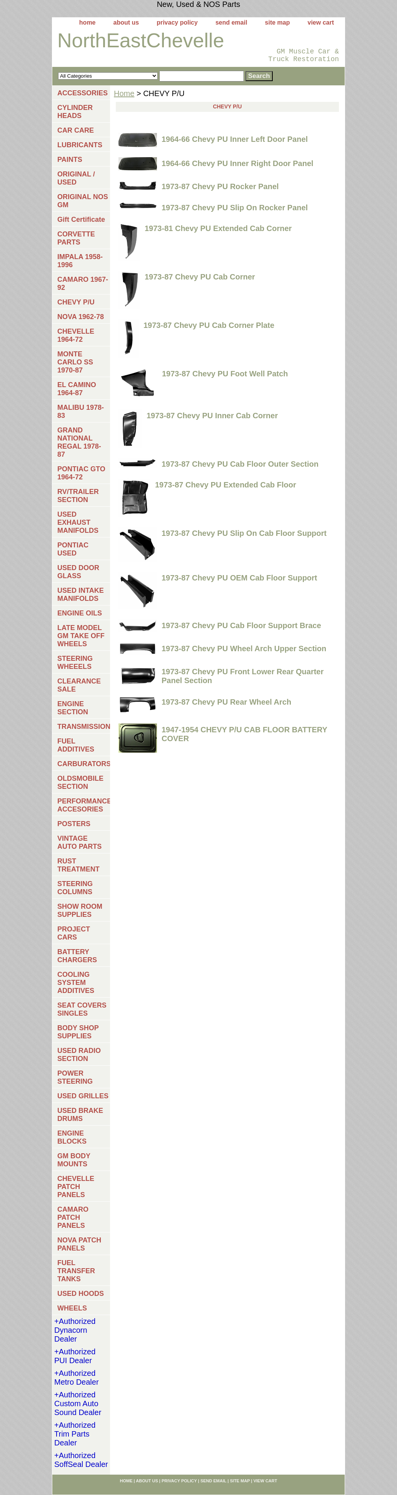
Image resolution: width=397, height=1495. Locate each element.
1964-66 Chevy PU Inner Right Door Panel (238, 163)
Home (124, 93)
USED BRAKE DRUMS (80, 1114)
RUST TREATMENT (78, 865)
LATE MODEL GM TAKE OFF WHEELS (81, 636)
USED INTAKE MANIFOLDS (80, 594)
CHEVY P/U (76, 302)
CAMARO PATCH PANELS (72, 1217)
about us (126, 22)
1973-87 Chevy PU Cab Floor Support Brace (241, 625)
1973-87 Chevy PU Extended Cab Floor (225, 485)
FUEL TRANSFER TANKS (76, 1271)
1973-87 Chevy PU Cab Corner (200, 277)
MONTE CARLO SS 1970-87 (75, 362)
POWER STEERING (75, 1077)
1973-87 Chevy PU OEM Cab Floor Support (239, 578)
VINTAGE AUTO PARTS (79, 842)
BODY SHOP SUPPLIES (78, 1032)
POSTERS (73, 824)
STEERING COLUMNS (75, 888)
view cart (321, 22)
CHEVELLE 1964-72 (75, 335)
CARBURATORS (83, 764)
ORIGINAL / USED (76, 178)
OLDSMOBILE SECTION (80, 782)
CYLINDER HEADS (75, 112)
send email (231, 22)
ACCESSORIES (82, 93)
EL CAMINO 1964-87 (76, 389)
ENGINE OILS (79, 613)
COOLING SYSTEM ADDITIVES (75, 982)
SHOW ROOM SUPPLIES (79, 910)
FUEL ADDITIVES (75, 745)
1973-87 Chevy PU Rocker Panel (220, 186)
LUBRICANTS (79, 145)
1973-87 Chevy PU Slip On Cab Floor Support (244, 533)
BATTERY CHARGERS (77, 956)
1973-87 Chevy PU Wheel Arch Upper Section (244, 648)
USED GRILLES (82, 1096)
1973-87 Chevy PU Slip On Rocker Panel (235, 207)
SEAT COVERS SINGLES (82, 1009)
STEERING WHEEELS (75, 662)
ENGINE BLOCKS (72, 1137)
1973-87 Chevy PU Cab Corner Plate (208, 325)
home (87, 22)
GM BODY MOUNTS (73, 1160)
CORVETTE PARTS (76, 238)
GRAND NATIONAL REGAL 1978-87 (79, 442)
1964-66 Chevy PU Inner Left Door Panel (235, 139)
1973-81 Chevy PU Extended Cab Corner (218, 228)
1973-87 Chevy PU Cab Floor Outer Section (240, 464)
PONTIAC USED (72, 549)
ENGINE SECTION (72, 708)
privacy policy (177, 22)
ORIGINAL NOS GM (82, 201)
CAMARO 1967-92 (82, 283)
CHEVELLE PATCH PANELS (75, 1187)
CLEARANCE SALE (79, 685)
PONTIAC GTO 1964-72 (81, 473)
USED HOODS (80, 1293)
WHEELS (72, 1308)
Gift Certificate (81, 219)
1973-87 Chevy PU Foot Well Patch (225, 373)
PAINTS (69, 159)
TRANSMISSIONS (83, 726)
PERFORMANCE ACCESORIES (83, 805)
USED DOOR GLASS (78, 572)
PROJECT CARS (73, 933)
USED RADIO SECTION (79, 1055)
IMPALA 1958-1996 (80, 261)
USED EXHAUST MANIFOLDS (77, 522)
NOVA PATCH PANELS (79, 1244)
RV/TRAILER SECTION (78, 496)
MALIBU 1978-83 (80, 411)
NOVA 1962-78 (80, 317)
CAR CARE (75, 130)
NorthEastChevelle (140, 40)
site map (277, 22)
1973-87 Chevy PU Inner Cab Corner (212, 415)
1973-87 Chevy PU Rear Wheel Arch (226, 702)
